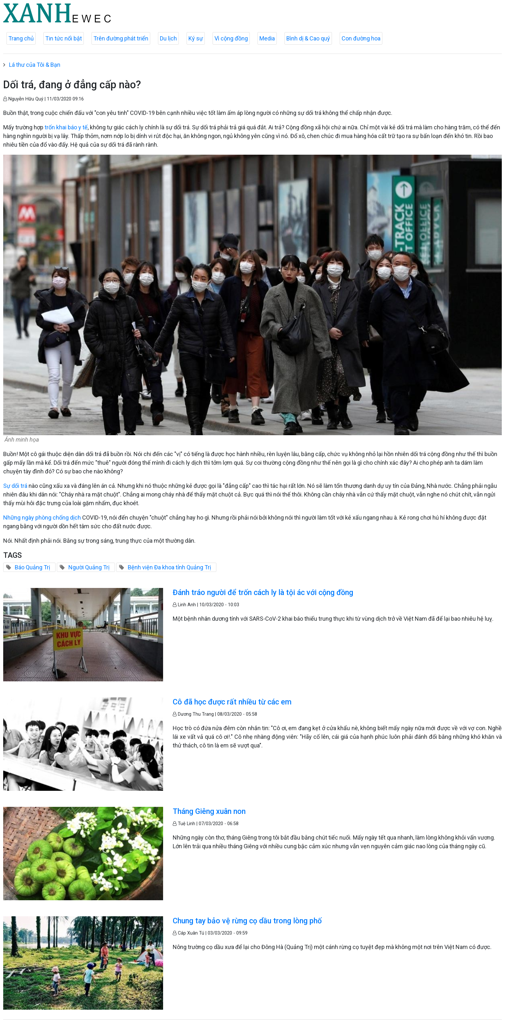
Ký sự (195, 38)
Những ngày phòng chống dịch (42, 517)
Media (267, 38)
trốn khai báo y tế (66, 127)
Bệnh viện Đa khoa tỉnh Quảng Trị (169, 567)
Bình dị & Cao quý (308, 38)
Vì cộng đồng (231, 38)
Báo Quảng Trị (32, 567)
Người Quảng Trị (88, 567)
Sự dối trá (15, 485)
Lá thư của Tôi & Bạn (34, 64)
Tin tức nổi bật (63, 38)
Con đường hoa (361, 38)
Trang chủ (21, 38)
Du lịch (168, 38)
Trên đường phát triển (120, 38)
